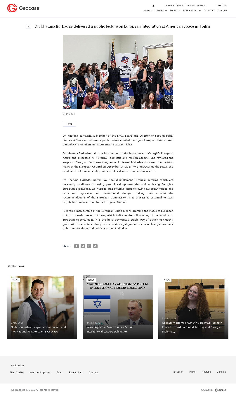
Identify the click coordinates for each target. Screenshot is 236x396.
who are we (17, 372)
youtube (190, 5)
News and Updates (40, 372)
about (148, 10)
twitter (180, 5)
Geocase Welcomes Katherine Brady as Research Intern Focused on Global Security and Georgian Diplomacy (192, 327)
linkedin (201, 5)
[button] (153, 6)
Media (161, 10)
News (69, 123)
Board (60, 372)
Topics (174, 10)
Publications (191, 10)
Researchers (76, 372)
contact (222, 10)
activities (209, 10)
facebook (170, 5)
